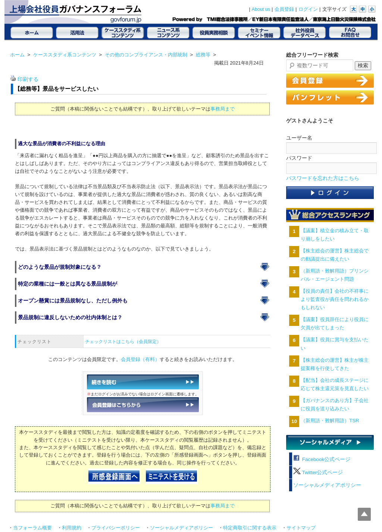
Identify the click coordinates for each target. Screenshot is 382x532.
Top (364, 514)
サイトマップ (301, 528)
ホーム (17, 54)
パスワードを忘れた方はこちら (322, 178)
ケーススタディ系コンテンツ (64, 54)
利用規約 (71, 528)
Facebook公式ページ (321, 459)
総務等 (203, 54)
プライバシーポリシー (115, 528)
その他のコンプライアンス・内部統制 (146, 54)
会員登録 (284, 9)
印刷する (28, 79)
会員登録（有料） (140, 359)
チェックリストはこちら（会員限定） (123, 341)
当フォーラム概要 (32, 528)
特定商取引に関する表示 (249, 528)
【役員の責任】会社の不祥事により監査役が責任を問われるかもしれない (335, 299)
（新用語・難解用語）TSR (330, 420)
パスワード (299, 158)
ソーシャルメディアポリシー (327, 485)
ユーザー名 (299, 138)
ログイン (308, 9)
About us (261, 9)
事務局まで (222, 109)
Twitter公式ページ (318, 472)
